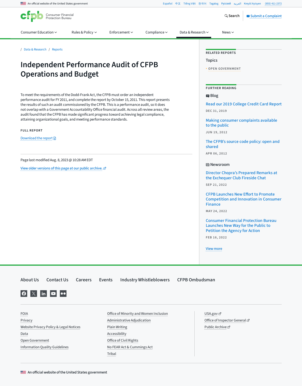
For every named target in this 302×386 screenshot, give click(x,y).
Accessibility (116, 333)
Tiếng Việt (189, 4)
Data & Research (35, 49)
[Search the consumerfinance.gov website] (232, 16)
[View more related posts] (214, 248)
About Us (30, 279)
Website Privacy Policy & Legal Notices (50, 327)
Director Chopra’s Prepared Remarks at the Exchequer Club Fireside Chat (241, 175)
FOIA (24, 313)
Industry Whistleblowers (145, 279)
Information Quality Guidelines (45, 347)
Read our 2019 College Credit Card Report (244, 104)
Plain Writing (117, 327)
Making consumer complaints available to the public (241, 123)
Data (24, 333)
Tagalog (213, 4)
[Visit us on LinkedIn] (43, 293)
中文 (178, 4)
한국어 (202, 4)
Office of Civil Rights (122, 340)
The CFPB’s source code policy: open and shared (243, 144)
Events (105, 279)
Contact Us (57, 279)
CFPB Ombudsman (196, 279)
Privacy (26, 320)
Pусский (226, 4)
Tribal (111, 354)
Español (167, 4)
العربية (237, 4)
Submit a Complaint (264, 16)
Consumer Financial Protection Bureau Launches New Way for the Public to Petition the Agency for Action (241, 226)
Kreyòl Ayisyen (252, 4)
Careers (84, 279)
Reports (57, 49)
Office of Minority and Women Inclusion (137, 313)
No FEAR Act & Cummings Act (130, 347)
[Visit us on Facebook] (24, 293)
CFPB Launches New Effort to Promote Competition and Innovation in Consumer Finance (243, 199)
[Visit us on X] (33, 293)
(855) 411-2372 (273, 4)
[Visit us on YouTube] (53, 293)
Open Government (35, 340)
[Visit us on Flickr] (63, 293)
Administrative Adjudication (129, 320)
